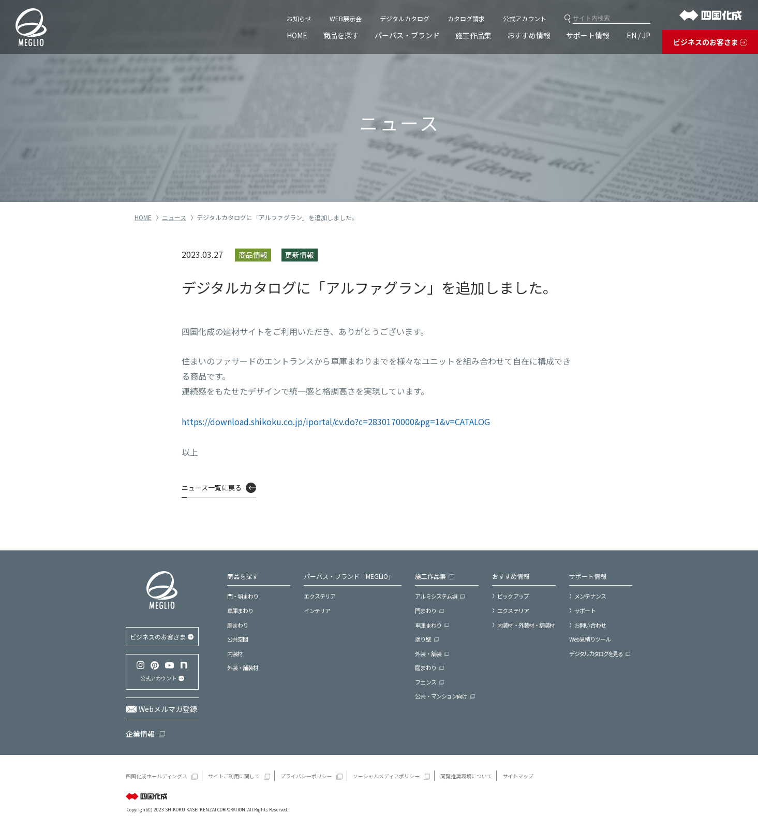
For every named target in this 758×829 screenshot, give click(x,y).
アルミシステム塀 (436, 596)
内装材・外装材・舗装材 (526, 625)
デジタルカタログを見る (595, 653)
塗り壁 (422, 639)
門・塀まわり (243, 596)
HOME (297, 35)
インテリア (317, 610)
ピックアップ (513, 596)
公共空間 (237, 639)
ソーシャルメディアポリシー (386, 776)
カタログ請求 (466, 18)
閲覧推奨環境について (466, 776)
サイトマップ (517, 776)
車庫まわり (240, 610)
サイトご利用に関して (234, 776)
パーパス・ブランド (407, 35)
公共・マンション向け (441, 696)
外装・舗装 (428, 653)
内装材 (235, 653)
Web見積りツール (590, 639)
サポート (584, 610)
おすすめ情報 (529, 35)
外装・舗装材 (243, 667)
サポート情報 (588, 35)
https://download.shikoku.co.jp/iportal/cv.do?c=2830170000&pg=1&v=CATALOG (336, 421)
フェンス (425, 682)
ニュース (174, 217)
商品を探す (341, 35)
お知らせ (299, 18)
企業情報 (140, 734)
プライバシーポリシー (306, 776)
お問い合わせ (590, 625)
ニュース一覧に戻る (212, 487)
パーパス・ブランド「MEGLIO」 (349, 576)
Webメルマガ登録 (168, 709)
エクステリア (319, 596)
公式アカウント (524, 18)
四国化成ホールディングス (156, 776)
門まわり (425, 610)
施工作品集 (473, 35)
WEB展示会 (346, 18)
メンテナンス (590, 596)
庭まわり (237, 625)
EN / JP (638, 35)
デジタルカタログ (404, 18)
